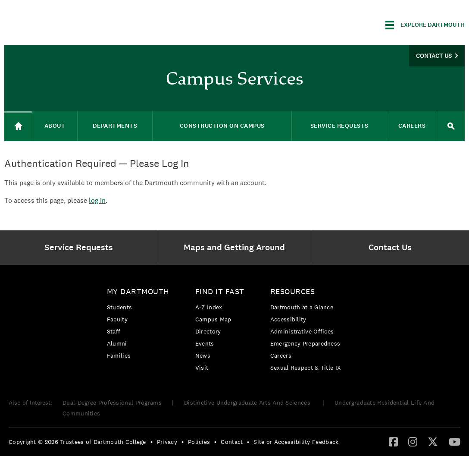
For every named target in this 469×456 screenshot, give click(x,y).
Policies (199, 442)
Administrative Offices (302, 331)
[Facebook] (393, 441)
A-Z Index (208, 307)
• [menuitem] (151, 442)
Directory (208, 331)
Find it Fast (219, 291)
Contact (232, 442)
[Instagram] (412, 441)
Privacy (167, 442)
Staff (114, 331)
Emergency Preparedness (305, 343)
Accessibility (288, 319)
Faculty (117, 319)
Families (119, 355)
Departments (115, 126)
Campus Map (213, 319)
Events (204, 343)
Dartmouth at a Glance (301, 307)
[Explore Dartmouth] (425, 25)
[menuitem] (81, 247)
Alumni (117, 343)
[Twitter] (433, 441)
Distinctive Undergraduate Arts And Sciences (248, 402)
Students (119, 307)
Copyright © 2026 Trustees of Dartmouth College (77, 442)
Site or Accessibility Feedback (295, 442)
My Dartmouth (138, 291)
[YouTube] (454, 441)
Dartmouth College (72, 23)
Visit (202, 367)
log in (97, 200)
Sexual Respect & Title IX (305, 367)
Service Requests (339, 126)
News (202, 355)
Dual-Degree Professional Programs (112, 402)
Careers (412, 126)
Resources (292, 291)
